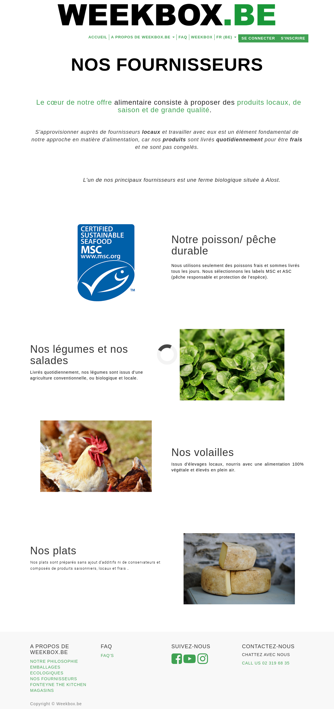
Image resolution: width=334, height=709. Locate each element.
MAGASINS (42, 690)
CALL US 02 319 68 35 (265, 663)
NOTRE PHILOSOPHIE (54, 661)
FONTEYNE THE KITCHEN (58, 684)
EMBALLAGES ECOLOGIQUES (46, 670)
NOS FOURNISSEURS (53, 678)
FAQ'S (107, 655)
